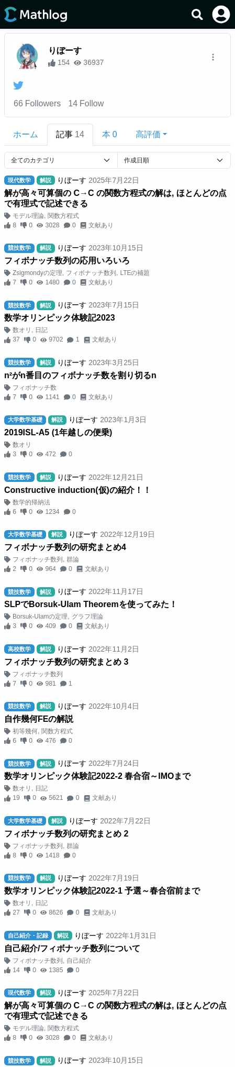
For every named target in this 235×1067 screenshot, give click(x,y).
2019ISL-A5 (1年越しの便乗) (58, 432)
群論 (72, 559)
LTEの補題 (135, 273)
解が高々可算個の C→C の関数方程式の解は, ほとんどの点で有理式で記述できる (115, 198)
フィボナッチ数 (35, 387)
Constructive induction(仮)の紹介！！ (77, 490)
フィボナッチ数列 (91, 273)
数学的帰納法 (31, 502)
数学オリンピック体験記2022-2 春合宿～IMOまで (97, 776)
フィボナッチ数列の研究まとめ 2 (66, 833)
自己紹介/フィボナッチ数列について (72, 948)
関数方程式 (63, 215)
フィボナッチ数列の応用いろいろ (67, 260)
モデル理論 (28, 215)
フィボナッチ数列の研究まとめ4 (65, 547)
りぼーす (65, 50)
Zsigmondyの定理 (37, 273)
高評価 (148, 134)
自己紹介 (79, 960)
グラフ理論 (87, 616)
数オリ (22, 330)
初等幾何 (25, 731)
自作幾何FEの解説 (38, 718)
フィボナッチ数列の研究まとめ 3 (66, 661)
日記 (41, 330)
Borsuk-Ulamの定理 (40, 616)
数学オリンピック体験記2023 (59, 317)
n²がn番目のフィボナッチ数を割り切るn (80, 375)
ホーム (25, 134)
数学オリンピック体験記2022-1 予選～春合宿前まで (102, 890)
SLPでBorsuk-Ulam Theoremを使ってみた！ (90, 604)
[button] (151, 135)
